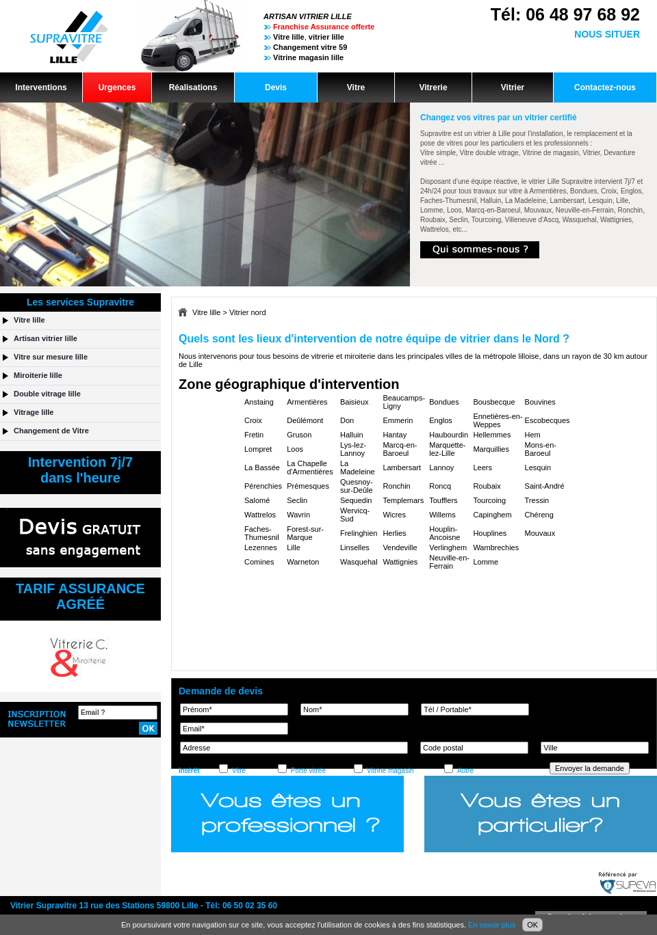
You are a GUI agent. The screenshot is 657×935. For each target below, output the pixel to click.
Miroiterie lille (38, 375)
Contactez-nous (605, 87)
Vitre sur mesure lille (51, 357)
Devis (276, 87)
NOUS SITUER (607, 34)
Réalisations (193, 87)
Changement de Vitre (51, 430)
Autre (465, 770)
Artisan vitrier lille (45, 338)
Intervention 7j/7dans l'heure (80, 470)
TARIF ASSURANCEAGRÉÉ (80, 596)
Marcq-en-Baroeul (400, 449)
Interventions (40, 87)
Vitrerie (433, 87)
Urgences (117, 87)
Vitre (356, 87)
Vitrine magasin (390, 770)
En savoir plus (491, 925)
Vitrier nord (247, 312)
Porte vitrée (308, 770)
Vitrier (512, 87)
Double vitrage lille (47, 394)
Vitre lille (206, 312)
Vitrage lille (34, 412)
